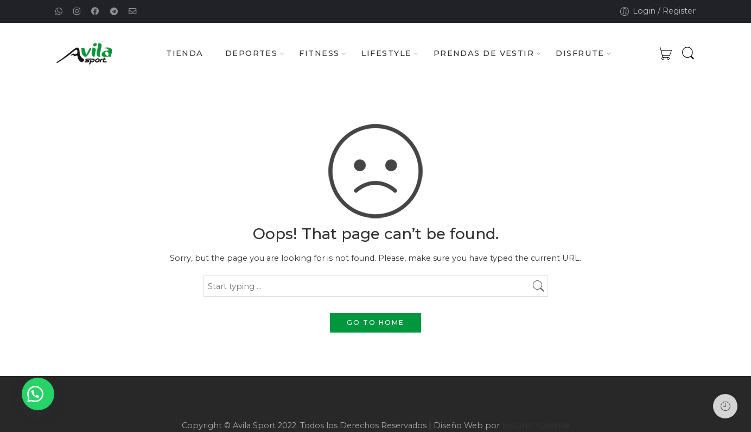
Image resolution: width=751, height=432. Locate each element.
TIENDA (184, 53)
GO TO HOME (375, 322)
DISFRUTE (580, 53)
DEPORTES (251, 53)
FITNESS (319, 53)
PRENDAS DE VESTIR (484, 53)
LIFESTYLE (386, 53)
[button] (38, 394)
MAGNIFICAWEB (535, 425)
